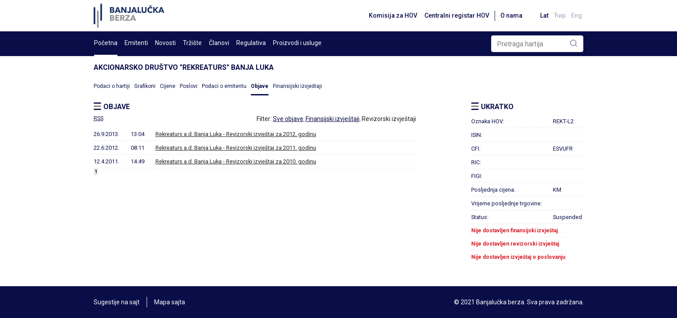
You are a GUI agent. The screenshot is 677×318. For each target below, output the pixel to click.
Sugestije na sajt (117, 302)
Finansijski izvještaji (297, 86)
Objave (260, 86)
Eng (576, 15)
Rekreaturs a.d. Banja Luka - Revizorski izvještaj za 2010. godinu (235, 161)
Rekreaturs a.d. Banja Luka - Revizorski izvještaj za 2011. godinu (235, 147)
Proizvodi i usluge (297, 42)
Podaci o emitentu (224, 86)
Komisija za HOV (393, 15)
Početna (105, 42)
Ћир (560, 15)
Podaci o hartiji (112, 86)
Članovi (219, 42)
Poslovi (188, 86)
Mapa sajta (169, 302)
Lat (544, 15)
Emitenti (136, 42)
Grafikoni (144, 86)
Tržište (192, 42)
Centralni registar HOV (456, 15)
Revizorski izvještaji (389, 118)
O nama (511, 15)
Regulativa (251, 42)
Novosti (165, 42)
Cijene (167, 86)
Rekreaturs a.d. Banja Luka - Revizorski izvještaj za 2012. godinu (235, 134)
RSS (98, 118)
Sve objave (288, 118)
